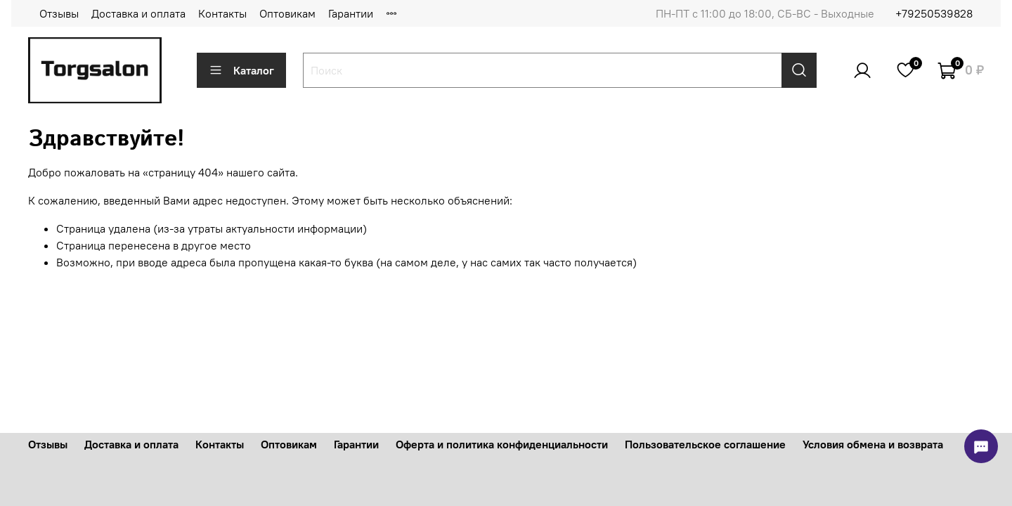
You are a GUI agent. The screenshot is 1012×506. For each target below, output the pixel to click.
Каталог (241, 70)
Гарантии (350, 13)
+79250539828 (934, 13)
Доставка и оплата (138, 13)
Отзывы (59, 13)
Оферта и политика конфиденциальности (502, 444)
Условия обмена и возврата (873, 444)
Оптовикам (287, 13)
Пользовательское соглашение (705, 444)
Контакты (222, 13)
